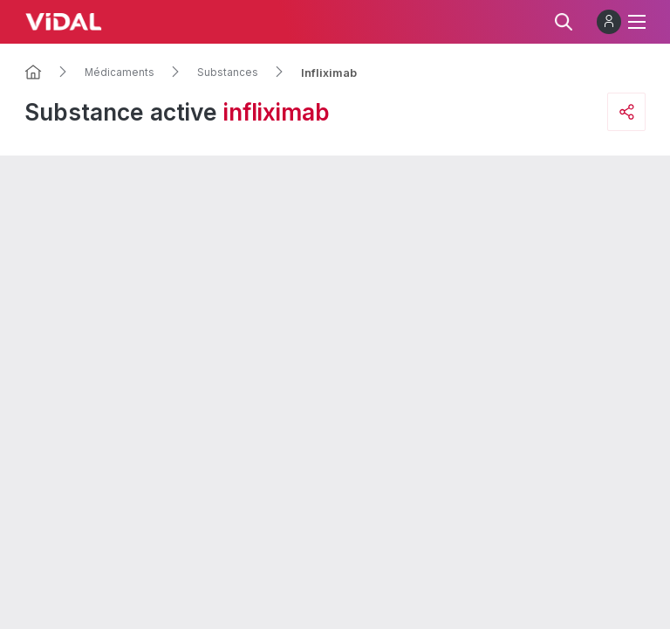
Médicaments (119, 72)
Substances (227, 72)
